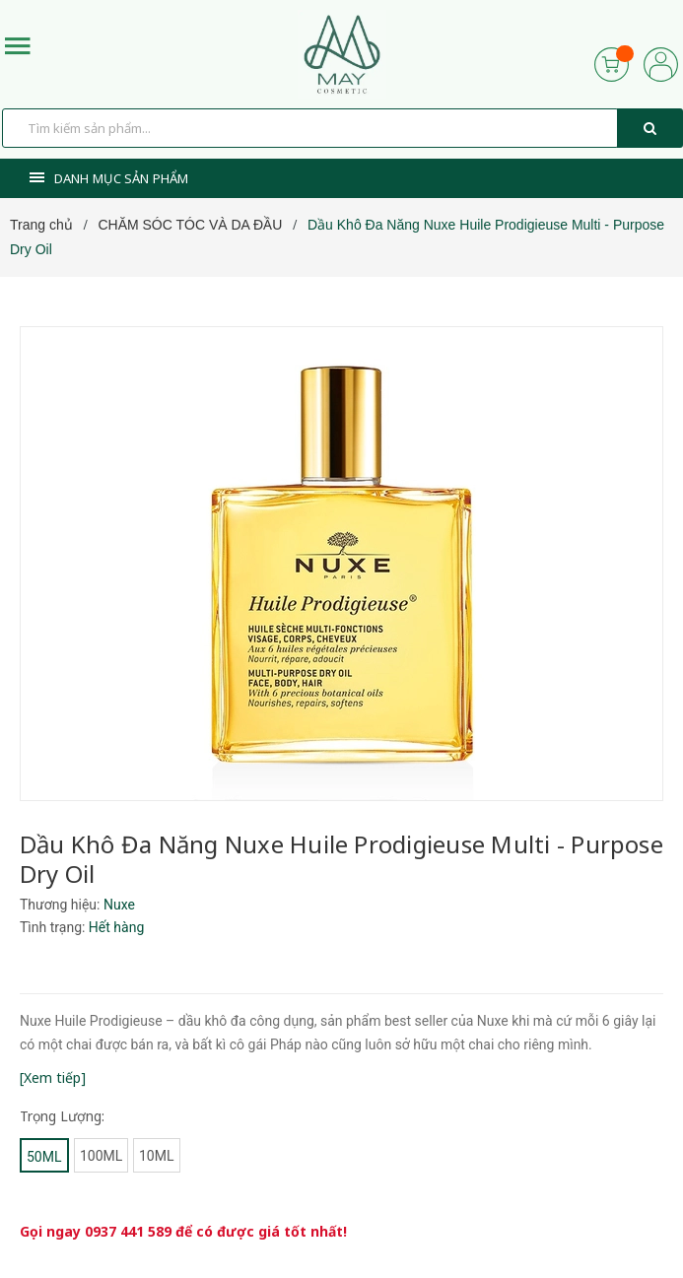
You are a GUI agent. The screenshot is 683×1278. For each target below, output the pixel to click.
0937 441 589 (128, 1231)
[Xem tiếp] (53, 1077)
